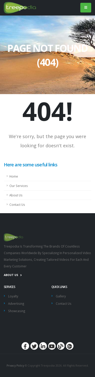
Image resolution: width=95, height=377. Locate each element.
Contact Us (17, 204)
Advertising (16, 303)
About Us (16, 195)
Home (13, 176)
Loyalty (13, 296)
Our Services (18, 186)
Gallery (61, 296)
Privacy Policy (15, 365)
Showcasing (16, 311)
